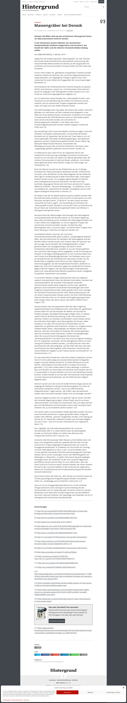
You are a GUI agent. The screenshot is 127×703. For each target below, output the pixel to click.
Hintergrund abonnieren (57, 621)
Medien (60, 15)
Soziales (45, 15)
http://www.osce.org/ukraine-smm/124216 (54, 522)
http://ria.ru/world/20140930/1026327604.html (56, 567)
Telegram (30, 1)
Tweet (37, 655)
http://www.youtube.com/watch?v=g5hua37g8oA (57, 552)
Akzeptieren (67, 692)
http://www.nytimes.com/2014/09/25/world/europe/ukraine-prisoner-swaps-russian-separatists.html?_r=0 (60, 542)
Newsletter (42, 1)
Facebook (36, 1)
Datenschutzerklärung (17, 700)
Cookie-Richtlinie (7, 700)
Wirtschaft (31, 15)
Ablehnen (90, 692)
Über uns (82, 1)
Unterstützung (93, 1)
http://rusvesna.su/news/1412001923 (53, 556)
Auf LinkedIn (64, 655)
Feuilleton (52, 15)
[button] (123, 688)
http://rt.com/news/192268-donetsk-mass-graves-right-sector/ (62, 548)
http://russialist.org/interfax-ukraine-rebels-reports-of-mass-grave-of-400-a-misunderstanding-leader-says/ (63, 584)
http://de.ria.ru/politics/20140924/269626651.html (57, 533)
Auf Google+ (54, 655)
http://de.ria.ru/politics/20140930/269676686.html (58, 563)
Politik (24, 15)
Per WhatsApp (74, 655)
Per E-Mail (83, 655)
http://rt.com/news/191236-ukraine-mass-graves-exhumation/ (62, 537)
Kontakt (87, 1)
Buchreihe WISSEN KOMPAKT (72, 15)
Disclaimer (75, 680)
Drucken (37, 647)
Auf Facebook (45, 655)
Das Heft (101, 1)
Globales (38, 15)
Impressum (26, 700)
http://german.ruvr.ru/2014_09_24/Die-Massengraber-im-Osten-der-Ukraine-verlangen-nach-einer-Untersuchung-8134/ (63, 527)
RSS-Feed (24, 1)
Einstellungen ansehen (113, 692)
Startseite (76, 1)
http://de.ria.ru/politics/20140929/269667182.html (57, 517)
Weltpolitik (70, 30)
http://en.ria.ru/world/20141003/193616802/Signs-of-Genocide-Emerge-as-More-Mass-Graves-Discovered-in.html (61, 512)
